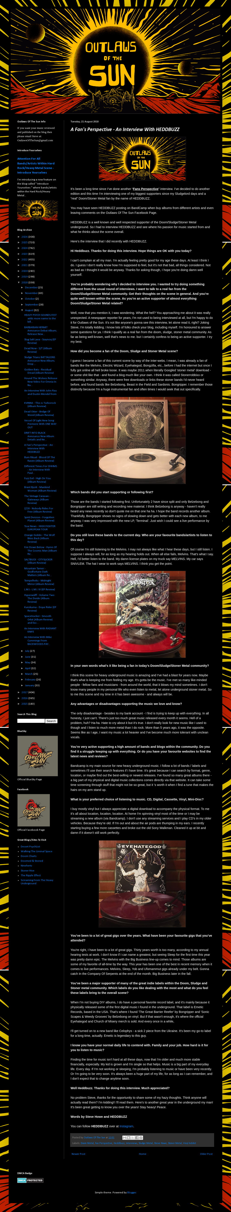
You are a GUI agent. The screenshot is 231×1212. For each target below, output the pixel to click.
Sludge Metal (146, 1143)
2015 (25, 704)
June (28, 656)
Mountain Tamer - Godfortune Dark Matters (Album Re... (38, 572)
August (29, 310)
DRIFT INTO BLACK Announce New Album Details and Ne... (39, 436)
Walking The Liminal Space (36, 851)
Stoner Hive (27, 870)
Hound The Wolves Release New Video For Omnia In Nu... (40, 381)
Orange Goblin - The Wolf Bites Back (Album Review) (39, 538)
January (30, 685)
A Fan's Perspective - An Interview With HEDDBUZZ (38, 448)
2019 (25, 276)
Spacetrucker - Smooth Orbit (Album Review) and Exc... (38, 619)
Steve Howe (160, 1143)
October (30, 298)
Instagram (126, 1126)
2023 (25, 254)
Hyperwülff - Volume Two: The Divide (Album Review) (39, 598)
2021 (25, 265)
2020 (25, 271)
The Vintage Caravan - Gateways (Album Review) (37, 499)
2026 (25, 236)
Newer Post (78, 1154)
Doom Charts (29, 856)
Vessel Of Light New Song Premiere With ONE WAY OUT (40, 424)
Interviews (131, 1143)
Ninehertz (26, 865)
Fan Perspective (103, 1143)
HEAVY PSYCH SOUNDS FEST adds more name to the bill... (40, 318)
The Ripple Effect (31, 875)
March (29, 674)
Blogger (131, 1192)
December (31, 287)
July (27, 651)
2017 (25, 692)
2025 (25, 242)
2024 (25, 248)
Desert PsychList (30, 846)
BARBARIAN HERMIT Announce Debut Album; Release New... (40, 331)
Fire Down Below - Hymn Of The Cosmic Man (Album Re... (40, 550)
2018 (25, 282)
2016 (25, 698)
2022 (25, 259)
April (28, 668)
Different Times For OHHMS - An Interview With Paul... (40, 469)
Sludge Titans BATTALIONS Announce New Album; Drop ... (39, 360)
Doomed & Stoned (32, 861)
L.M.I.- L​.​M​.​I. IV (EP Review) (39, 589)
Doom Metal (87, 1143)
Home (142, 1154)
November (31, 293)
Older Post (206, 1154)
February (30, 679)
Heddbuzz (119, 1143)
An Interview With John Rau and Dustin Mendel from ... (40, 394)
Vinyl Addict (189, 1143)
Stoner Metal (175, 1143)
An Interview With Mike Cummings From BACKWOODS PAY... (38, 640)
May (28, 662)
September (32, 304)
